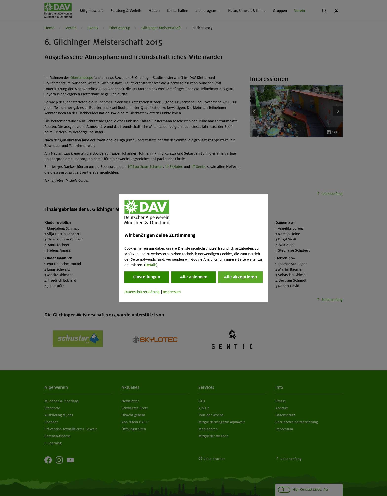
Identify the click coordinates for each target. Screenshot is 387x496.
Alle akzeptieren (240, 277)
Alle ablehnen (193, 277)
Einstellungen (146, 277)
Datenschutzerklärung (142, 292)
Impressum (172, 292)
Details (150, 265)
